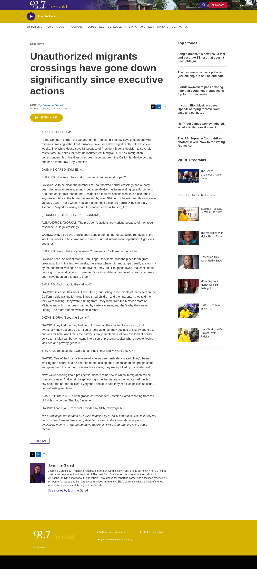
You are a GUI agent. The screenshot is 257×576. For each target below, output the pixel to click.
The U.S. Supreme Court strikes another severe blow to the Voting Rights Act (201, 149)
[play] (31, 24)
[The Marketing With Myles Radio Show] (188, 246)
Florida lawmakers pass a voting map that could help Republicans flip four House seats (201, 98)
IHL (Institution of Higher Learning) (114, 547)
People (91, 34)
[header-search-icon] (205, 8)
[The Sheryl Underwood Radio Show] (188, 184)
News (49, 34)
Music (60, 34)
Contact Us (180, 34)
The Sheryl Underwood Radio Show (211, 182)
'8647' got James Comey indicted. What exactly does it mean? (201, 132)
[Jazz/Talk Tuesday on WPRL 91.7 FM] (188, 221)
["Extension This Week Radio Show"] (188, 270)
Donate (222, 8)
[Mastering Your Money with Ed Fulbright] (188, 294)
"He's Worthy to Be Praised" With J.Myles (212, 340)
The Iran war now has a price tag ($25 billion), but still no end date (201, 81)
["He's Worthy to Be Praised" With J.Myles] (188, 342)
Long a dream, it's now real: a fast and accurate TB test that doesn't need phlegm (201, 65)
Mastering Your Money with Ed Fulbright (209, 292)
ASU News (147, 34)
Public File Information (151, 539)
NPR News (37, 51)
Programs (75, 34)
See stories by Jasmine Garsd (68, 498)
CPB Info (131, 34)
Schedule (115, 34)
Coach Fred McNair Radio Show (196, 202)
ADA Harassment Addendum (111, 539)
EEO (102, 34)
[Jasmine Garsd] (37, 480)
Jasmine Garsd (53, 112)
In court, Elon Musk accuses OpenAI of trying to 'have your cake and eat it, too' (199, 116)
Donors (162, 34)
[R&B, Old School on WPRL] (188, 318)
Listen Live (34, 34)
